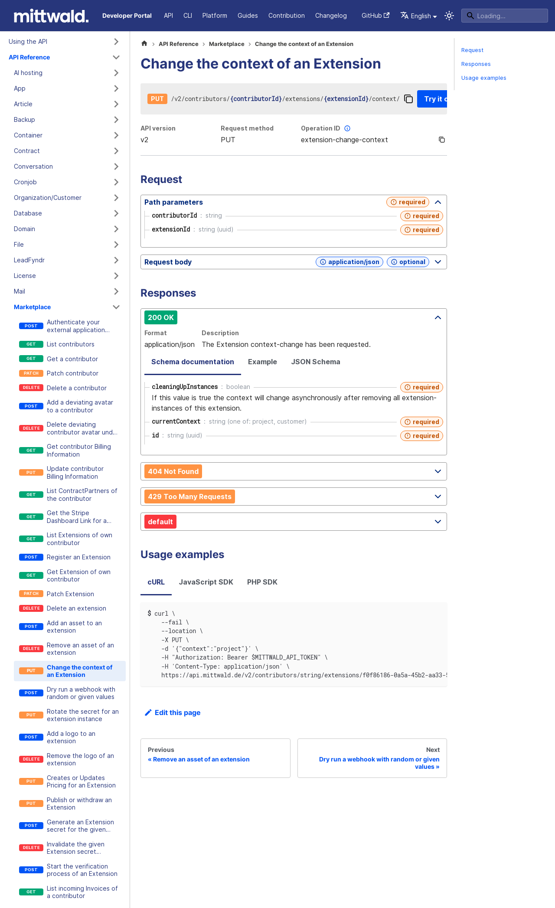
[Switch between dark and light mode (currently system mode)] (449, 16)
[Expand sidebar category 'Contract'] (116, 151)
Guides (248, 15)
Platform (214, 15)
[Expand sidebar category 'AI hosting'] (116, 73)
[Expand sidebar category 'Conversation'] (116, 166)
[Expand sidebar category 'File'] (116, 244)
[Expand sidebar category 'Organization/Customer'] (116, 198)
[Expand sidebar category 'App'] (116, 88)
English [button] (415, 16)
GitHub (376, 15)
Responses (476, 64)
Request (472, 50)
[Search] (504, 16)
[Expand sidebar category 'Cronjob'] (116, 182)
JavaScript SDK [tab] (206, 582)
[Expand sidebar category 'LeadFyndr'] (116, 260)
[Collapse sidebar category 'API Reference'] (116, 57)
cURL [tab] (156, 582)
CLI (187, 15)
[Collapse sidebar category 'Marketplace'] (116, 307)
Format (155, 332)
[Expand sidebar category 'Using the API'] (116, 42)
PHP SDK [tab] (262, 582)
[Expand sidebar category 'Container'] (116, 135)
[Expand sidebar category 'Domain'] (116, 229)
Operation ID (327, 128)
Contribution (286, 15)
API (168, 15)
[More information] (347, 128)
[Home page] (144, 44)
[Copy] (408, 99)
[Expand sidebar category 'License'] (116, 276)
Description (220, 332)
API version (158, 128)
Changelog (331, 15)
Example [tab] (262, 361)
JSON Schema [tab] (315, 361)
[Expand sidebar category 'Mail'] (116, 291)
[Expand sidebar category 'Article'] (116, 104)
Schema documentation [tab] (192, 361)
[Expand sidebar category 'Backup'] (116, 120)
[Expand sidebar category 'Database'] (116, 213)
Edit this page (172, 712)
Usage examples (483, 78)
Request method (247, 128)
